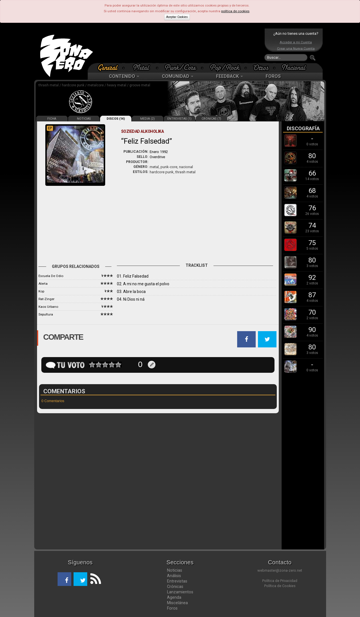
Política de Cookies (280, 586)
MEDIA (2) (147, 119)
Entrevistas (177, 581)
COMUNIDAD (177, 76)
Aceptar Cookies (177, 17)
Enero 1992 (159, 152)
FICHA (51, 119)
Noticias (174, 570)
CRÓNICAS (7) (211, 119)
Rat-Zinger (46, 299)
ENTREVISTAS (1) (179, 119)
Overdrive (157, 157)
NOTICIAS (84, 119)
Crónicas (175, 586)
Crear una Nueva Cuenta (296, 48)
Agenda (174, 597)
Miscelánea (177, 602)
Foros (172, 608)
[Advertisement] (178, 45)
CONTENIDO (124, 76)
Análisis (174, 575)
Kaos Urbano (48, 307)
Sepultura (45, 314)
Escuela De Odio (50, 276)
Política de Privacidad (279, 581)
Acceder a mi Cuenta (296, 42)
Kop (41, 291)
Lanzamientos (180, 592)
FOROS (273, 76)
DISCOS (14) (116, 119)
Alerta (43, 284)
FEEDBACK (229, 76)
